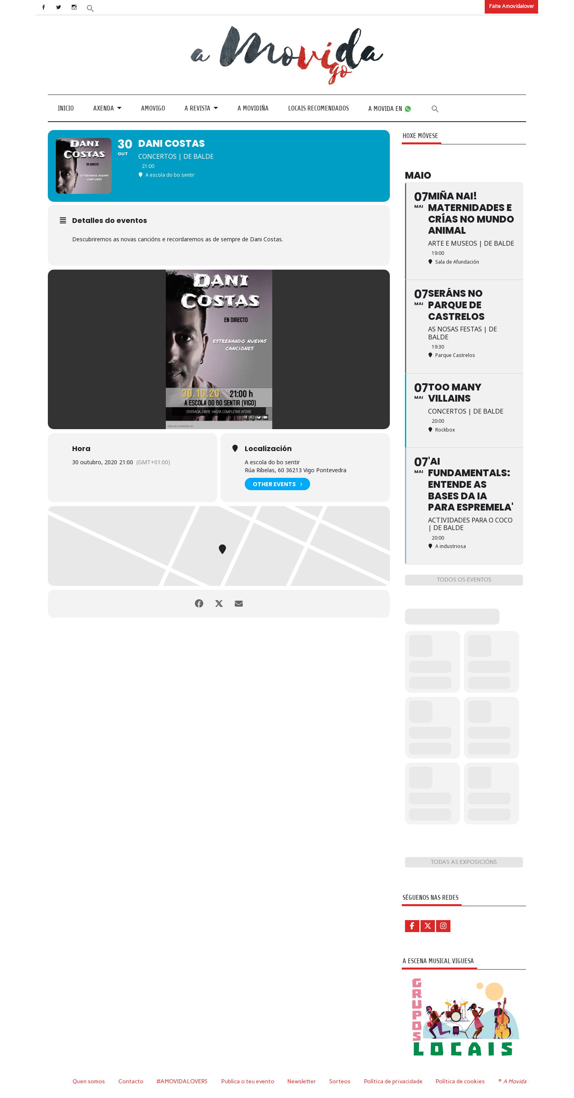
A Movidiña (253, 108)
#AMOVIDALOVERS (182, 1081)
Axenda (103, 108)
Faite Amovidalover (511, 6)
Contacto (131, 1081)
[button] (90, 8)
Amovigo (153, 108)
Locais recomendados (318, 108)
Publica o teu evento (247, 1081)
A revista (197, 108)
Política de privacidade (393, 1081)
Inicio (66, 108)
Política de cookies (460, 1081)
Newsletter (301, 1081)
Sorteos (339, 1081)
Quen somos (89, 1081)
